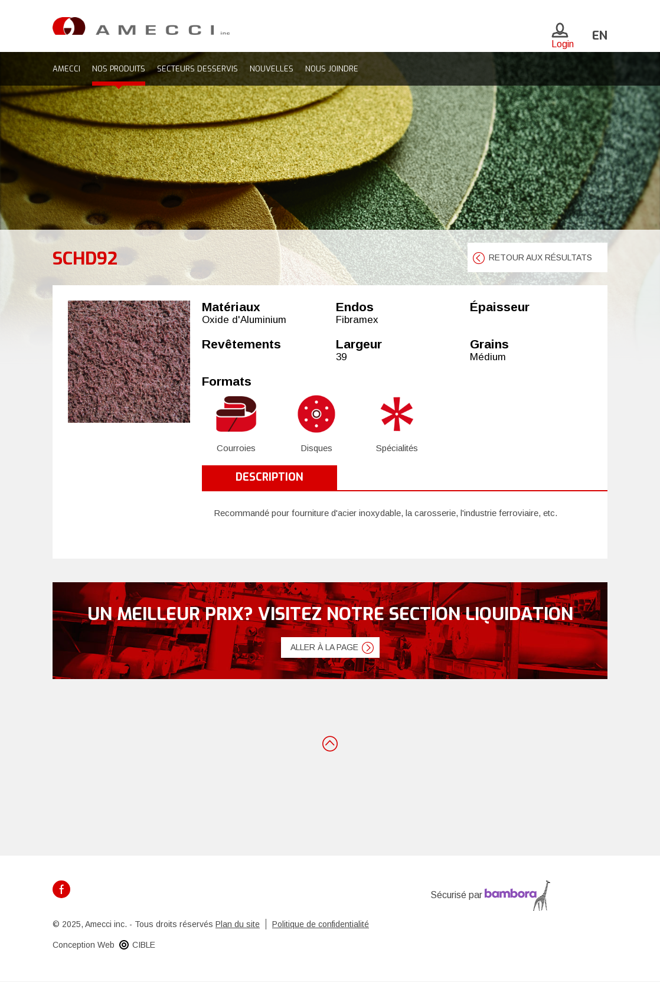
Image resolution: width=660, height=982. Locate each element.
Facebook (61, 889)
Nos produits (118, 69)
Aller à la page (324, 647)
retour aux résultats (540, 257)
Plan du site (237, 924)
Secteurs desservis (197, 69)
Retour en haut (330, 743)
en (599, 35)
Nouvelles (271, 69)
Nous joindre (331, 69)
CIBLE (143, 945)
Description (269, 477)
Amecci (66, 69)
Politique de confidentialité (320, 924)
